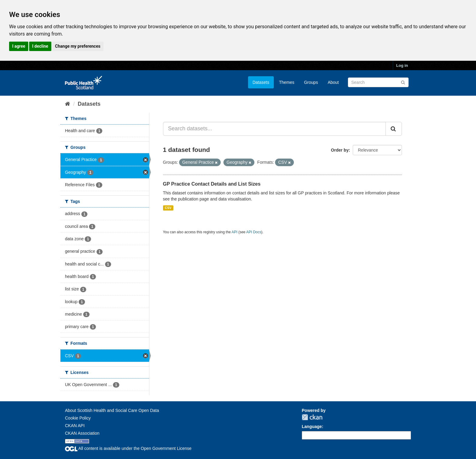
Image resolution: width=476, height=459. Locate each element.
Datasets (261, 82)
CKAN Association (82, 433)
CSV (168, 208)
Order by (339, 150)
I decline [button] (40, 46)
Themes (286, 82)
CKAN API (75, 425)
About (333, 82)
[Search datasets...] (274, 129)
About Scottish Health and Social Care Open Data (112, 410)
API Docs (253, 232)
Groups (311, 82)
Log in (402, 65)
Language (312, 426)
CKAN (312, 417)
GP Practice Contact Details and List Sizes (212, 184)
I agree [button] (18, 46)
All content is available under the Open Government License (128, 448)
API (234, 232)
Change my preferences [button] (77, 46)
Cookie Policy (78, 418)
